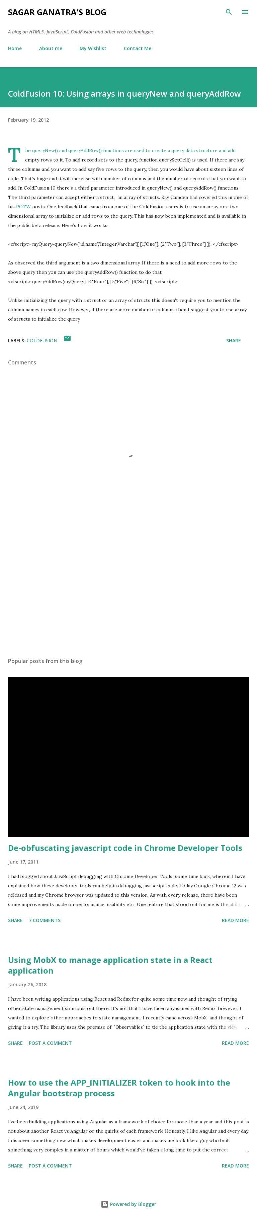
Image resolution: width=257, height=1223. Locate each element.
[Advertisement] (128, 589)
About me (50, 48)
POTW (23, 207)
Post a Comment (50, 1043)
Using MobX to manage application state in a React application (110, 965)
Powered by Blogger (128, 1204)
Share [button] (233, 340)
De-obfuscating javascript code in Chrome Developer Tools (125, 847)
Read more (235, 920)
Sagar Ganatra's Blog (57, 11)
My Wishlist (93, 48)
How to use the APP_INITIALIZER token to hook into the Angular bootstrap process (119, 1088)
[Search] (229, 12)
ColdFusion (42, 340)
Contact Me (137, 48)
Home (15, 48)
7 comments (45, 920)
